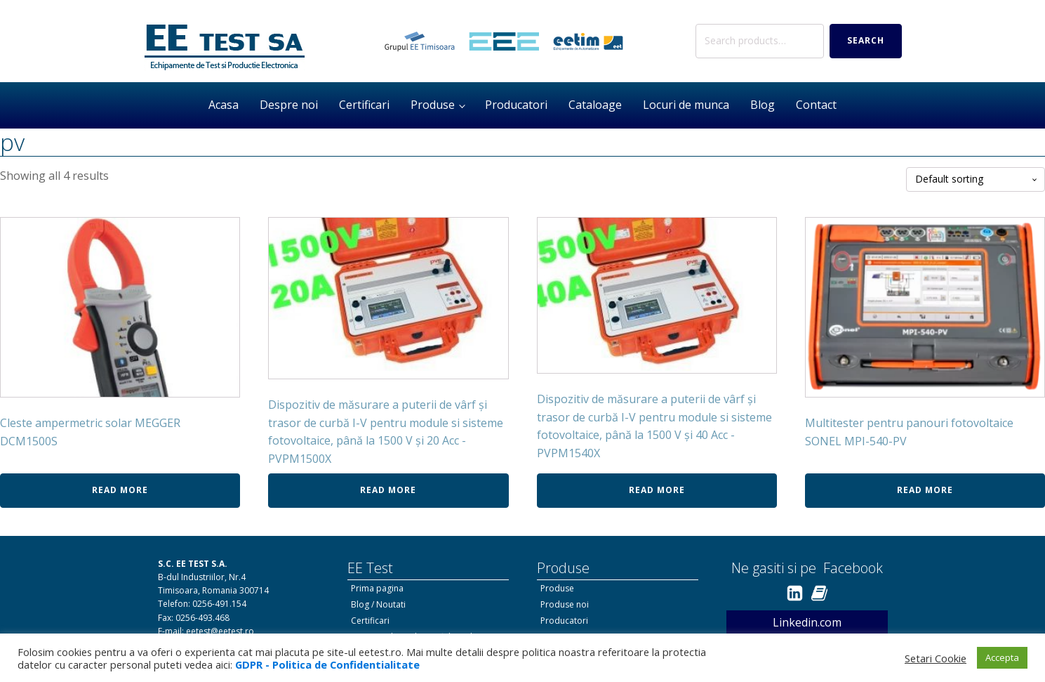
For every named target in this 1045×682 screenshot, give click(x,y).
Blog (762, 104)
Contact (816, 104)
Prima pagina (377, 588)
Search (865, 40)
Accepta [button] (1002, 657)
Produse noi (564, 604)
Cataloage (595, 104)
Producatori (516, 104)
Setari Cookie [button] (935, 658)
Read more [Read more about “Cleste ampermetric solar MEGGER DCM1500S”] (120, 490)
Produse (433, 104)
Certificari (364, 104)
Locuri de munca (686, 104)
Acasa (223, 104)
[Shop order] (975, 179)
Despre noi (289, 104)
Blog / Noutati (378, 604)
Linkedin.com (807, 622)
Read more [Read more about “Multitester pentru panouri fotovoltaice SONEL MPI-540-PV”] (925, 490)
